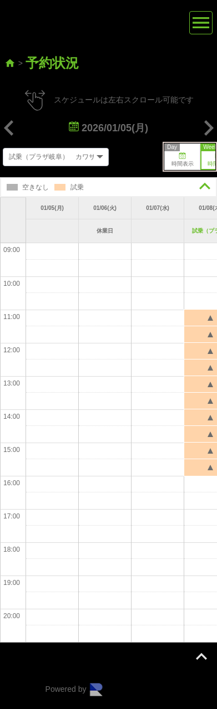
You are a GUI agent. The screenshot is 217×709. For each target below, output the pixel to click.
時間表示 (179, 156)
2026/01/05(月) (108, 127)
